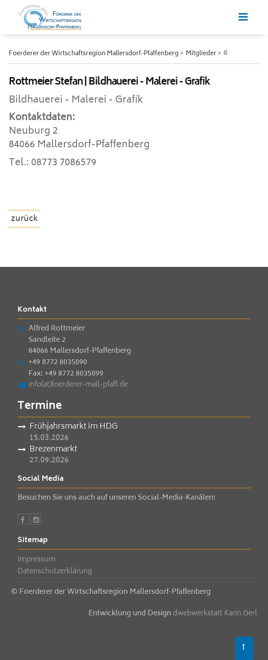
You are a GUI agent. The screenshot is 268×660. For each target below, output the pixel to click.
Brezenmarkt (53, 450)
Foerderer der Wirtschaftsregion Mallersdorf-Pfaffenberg (94, 53)
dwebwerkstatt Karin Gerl (215, 613)
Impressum (36, 560)
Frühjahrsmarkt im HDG (73, 427)
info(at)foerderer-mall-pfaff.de (78, 385)
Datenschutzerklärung (55, 571)
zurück (24, 219)
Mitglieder (201, 53)
